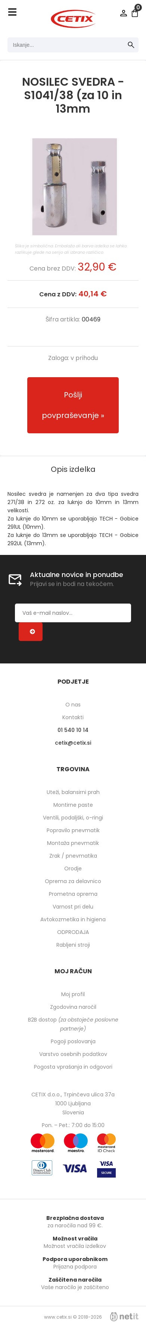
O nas (73, 704)
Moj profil (73, 994)
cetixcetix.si (73, 743)
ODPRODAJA (73, 932)
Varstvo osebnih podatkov (73, 1054)
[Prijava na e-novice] (31, 631)
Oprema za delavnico (73, 881)
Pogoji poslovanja (73, 1041)
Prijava (123, 13)
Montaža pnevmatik (73, 843)
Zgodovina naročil (73, 1007)
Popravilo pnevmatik (73, 830)
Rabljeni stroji (73, 945)
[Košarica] (134, 13)
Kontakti (73, 717)
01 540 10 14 (73, 730)
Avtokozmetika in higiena (73, 919)
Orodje (73, 868)
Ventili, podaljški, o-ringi (73, 817)
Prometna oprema (73, 894)
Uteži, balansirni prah (73, 792)
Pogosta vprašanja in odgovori (73, 1067)
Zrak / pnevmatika (73, 856)
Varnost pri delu (73, 906)
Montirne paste (73, 805)
